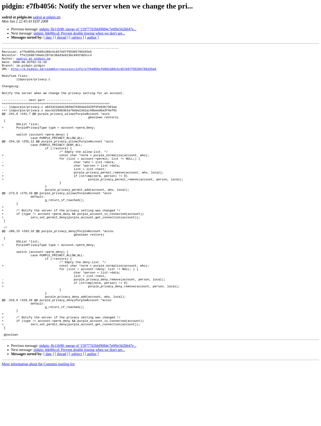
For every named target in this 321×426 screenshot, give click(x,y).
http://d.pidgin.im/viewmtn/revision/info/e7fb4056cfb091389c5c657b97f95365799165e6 (83, 74)
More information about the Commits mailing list (38, 422)
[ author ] (92, 37)
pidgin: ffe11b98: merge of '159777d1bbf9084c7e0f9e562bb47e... (88, 29)
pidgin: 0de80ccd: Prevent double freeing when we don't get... (79, 33)
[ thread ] (61, 37)
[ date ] (49, 37)
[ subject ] (76, 37)
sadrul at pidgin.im (46, 17)
